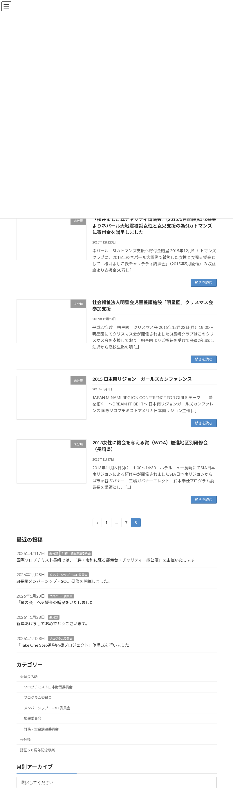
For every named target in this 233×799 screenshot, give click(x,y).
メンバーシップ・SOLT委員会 (68, 575)
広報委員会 (32, 719)
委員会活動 (28, 676)
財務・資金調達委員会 (76, 553)
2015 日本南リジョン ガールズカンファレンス (142, 379)
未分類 (53, 553)
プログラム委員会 (61, 596)
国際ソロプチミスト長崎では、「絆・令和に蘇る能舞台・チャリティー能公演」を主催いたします (106, 560)
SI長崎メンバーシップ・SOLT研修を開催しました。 (64, 581)
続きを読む (203, 282)
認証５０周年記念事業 (37, 750)
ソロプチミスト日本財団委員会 (48, 687)
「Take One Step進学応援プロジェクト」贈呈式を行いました (73, 645)
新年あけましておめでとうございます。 (53, 623)
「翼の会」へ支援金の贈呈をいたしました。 (57, 602)
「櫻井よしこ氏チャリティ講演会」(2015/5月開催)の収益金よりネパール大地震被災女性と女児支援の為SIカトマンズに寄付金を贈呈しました (154, 225)
